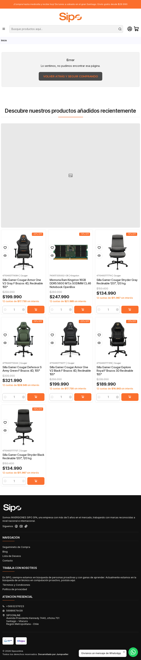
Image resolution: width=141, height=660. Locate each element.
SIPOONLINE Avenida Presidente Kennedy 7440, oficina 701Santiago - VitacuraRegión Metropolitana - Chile (30, 619)
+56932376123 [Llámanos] (13, 606)
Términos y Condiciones (16, 584)
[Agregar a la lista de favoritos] (5, 250)
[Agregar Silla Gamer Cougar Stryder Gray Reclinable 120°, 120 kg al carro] (130, 319)
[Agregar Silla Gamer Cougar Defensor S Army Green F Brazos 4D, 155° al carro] (35, 412)
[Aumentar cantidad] (23, 312)
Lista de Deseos (11, 556)
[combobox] (66, 29)
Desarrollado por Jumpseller (53, 654)
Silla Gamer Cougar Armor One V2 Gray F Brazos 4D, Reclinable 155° (22, 286)
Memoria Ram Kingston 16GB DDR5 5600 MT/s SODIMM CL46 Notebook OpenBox (70, 289)
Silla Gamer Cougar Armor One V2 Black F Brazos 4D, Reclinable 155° (70, 389)
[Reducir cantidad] (5, 312)
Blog (5, 551)
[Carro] (136, 29)
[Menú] (3, 29)
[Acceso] (129, 29)
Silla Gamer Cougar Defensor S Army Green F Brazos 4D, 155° (22, 383)
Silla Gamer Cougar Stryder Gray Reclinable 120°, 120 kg (117, 291)
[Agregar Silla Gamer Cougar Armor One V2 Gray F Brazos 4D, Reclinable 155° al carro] (35, 312)
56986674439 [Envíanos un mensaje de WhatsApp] (12, 610)
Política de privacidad (14, 589)
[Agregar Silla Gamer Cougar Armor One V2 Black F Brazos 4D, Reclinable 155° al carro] (82, 415)
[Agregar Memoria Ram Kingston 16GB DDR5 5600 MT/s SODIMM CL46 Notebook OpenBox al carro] (82, 315)
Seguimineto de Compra (16, 547)
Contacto (7, 560)
